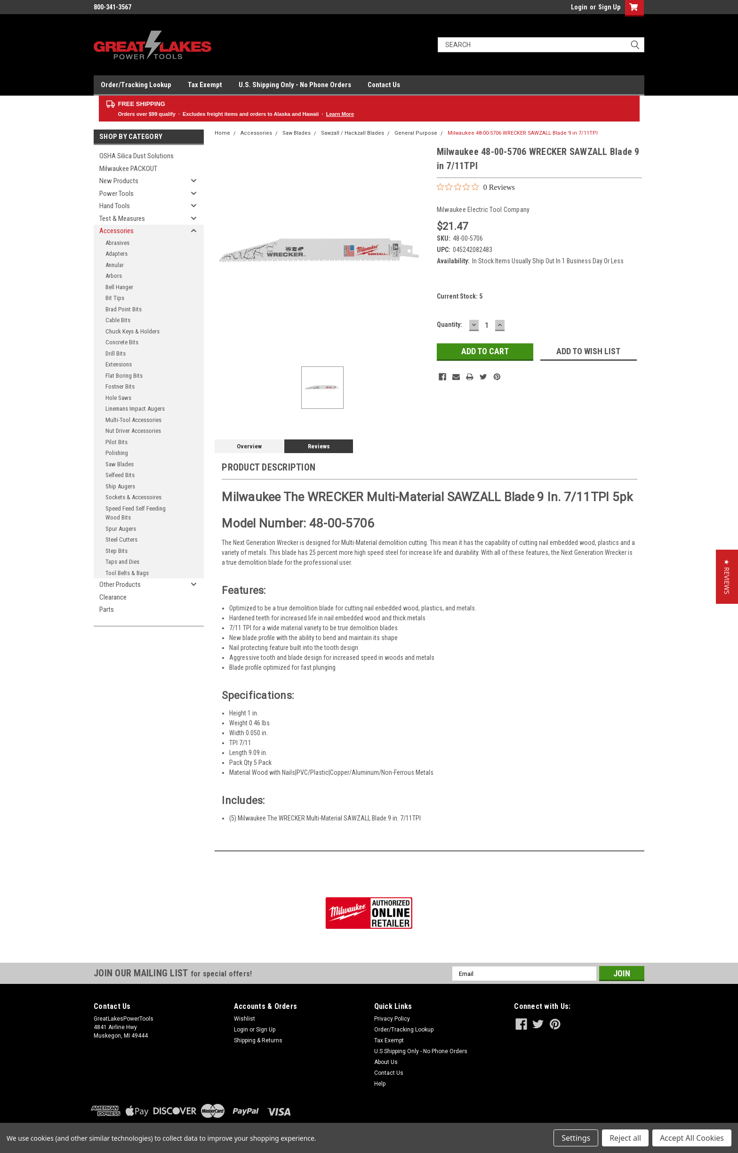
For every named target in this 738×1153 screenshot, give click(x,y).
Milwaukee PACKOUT (128, 168)
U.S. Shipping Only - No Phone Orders (295, 85)
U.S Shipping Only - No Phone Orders (420, 1051)
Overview (249, 446)
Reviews (319, 446)
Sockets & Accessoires (133, 497)
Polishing (116, 452)
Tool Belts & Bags (127, 572)
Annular (114, 264)
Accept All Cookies (692, 1138)
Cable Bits (117, 320)
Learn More (340, 114)
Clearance (113, 597)
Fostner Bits (120, 386)
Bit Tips (114, 297)
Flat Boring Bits (124, 375)
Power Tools (116, 193)
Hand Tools (114, 206)
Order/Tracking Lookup (136, 85)
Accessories (116, 231)
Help (379, 1083)
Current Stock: (459, 296)
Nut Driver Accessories (133, 430)
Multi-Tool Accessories (133, 419)
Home (222, 133)
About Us (386, 1062)
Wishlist (244, 1018)
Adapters (116, 253)
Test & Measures (122, 218)
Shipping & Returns (258, 1040)
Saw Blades (119, 464)
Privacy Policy (392, 1018)
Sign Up (609, 7)
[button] (727, 577)
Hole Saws (118, 397)
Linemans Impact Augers (135, 408)
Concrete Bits (121, 342)
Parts (106, 609)
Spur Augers (120, 528)
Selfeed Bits (120, 475)
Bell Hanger (119, 287)
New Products (118, 181)
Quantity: (449, 324)
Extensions (118, 364)
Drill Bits (115, 353)
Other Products (120, 584)
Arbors (113, 275)
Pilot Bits (116, 442)
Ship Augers (120, 486)
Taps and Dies (122, 561)
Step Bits (116, 550)
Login (579, 7)
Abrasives (117, 242)
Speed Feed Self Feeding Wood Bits (135, 513)
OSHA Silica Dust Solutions (136, 156)
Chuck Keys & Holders (132, 331)
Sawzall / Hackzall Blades (352, 133)
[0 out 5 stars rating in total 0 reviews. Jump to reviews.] (476, 187)
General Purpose (415, 133)
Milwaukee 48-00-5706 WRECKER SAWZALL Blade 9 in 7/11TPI (523, 133)
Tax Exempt (205, 85)
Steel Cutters (121, 539)
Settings (576, 1138)
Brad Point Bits (123, 309)
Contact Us (384, 85)
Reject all (625, 1138)
